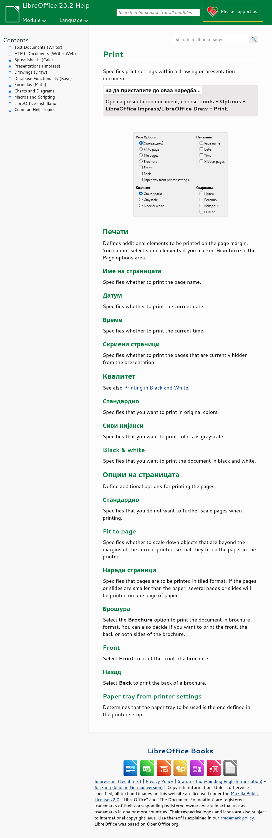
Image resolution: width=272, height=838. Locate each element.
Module (31, 20)
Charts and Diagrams (34, 91)
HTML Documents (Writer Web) (45, 53)
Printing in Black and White (156, 387)
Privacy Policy (159, 781)
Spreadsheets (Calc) (33, 60)
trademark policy (237, 818)
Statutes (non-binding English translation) (219, 781)
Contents (16, 40)
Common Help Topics (34, 109)
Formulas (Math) (30, 84)
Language (71, 20)
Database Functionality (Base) (43, 78)
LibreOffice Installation (36, 103)
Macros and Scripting (34, 97)
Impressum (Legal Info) (117, 781)
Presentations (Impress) (37, 66)
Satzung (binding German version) (128, 787)
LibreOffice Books (180, 751)
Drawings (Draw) (30, 72)
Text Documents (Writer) (38, 47)
